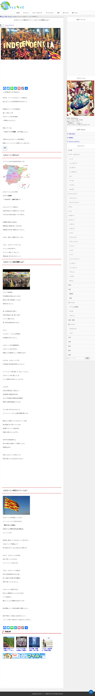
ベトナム (71, 185)
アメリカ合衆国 (73, 307)
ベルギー (71, 276)
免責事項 (71, 137)
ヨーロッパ (26, 12)
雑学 (69, 350)
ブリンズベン (73, 198)
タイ (70, 176)
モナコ (71, 280)
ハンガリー (72, 263)
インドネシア (73, 163)
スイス (71, 233)
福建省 (71, 293)
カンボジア (72, 167)
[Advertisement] (32, 72)
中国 (58, 12)
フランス (71, 272)
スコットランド (73, 241)
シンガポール (73, 172)
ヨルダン (71, 189)
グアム (70, 207)
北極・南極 (71, 320)
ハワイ (70, 211)
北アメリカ (65, 12)
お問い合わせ (72, 133)
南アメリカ (74, 12)
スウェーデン (73, 237)
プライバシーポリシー (74, 141)
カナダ (71, 311)
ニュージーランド (74, 259)
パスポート (71, 215)
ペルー (71, 333)
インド (71, 159)
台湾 (69, 337)
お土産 (70, 150)
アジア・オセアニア (37, 12)
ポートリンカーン (74, 202)
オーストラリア (49, 12)
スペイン (7, 25)
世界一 (70, 285)
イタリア (71, 228)
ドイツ (71, 254)
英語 (69, 346)
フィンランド (73, 267)
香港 (70, 298)
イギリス (71, 224)
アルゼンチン (73, 328)
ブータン (71, 180)
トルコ (71, 250)
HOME (18, 12)
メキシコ (71, 315)
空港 (69, 342)
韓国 (69, 355)
